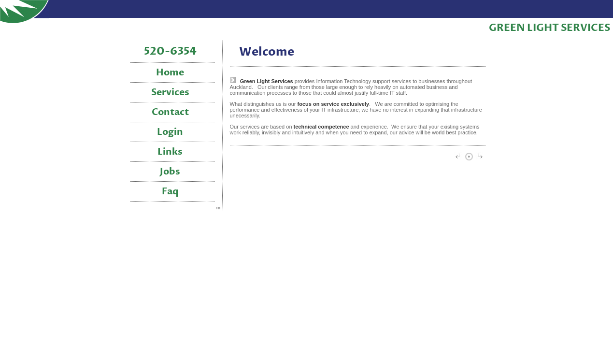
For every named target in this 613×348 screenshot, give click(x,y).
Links (170, 152)
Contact (170, 112)
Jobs (170, 172)
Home (170, 73)
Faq (170, 192)
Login (170, 132)
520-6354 (170, 51)
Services (170, 93)
